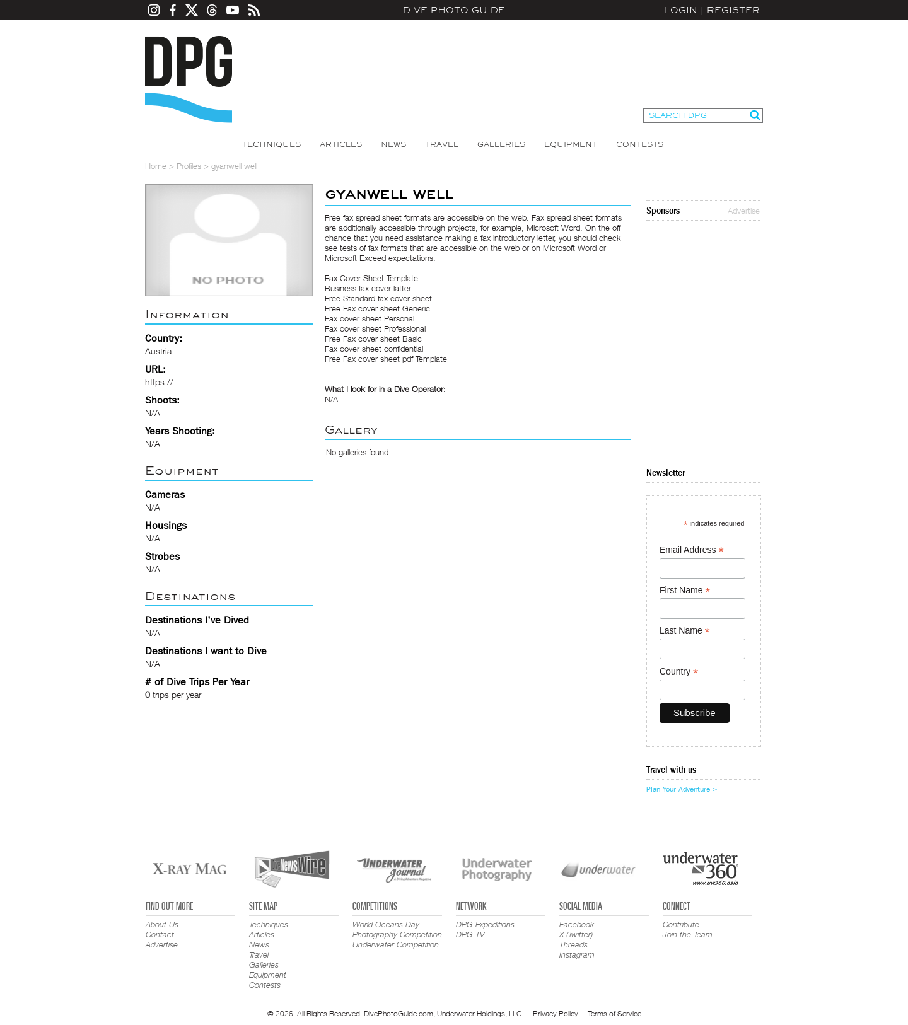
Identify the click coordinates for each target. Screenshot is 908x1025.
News (393, 144)
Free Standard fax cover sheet (378, 298)
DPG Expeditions (485, 924)
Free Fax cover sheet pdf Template (386, 359)
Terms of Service (614, 1013)
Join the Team (688, 934)
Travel (441, 144)
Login (681, 10)
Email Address (692, 550)
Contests (639, 144)
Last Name (685, 631)
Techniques (271, 144)
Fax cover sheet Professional (375, 328)
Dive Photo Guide (454, 10)
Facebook (576, 924)
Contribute (681, 924)
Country (679, 672)
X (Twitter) (576, 934)
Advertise (744, 211)
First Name (685, 590)
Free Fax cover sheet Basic (373, 338)
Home (155, 166)
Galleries (501, 144)
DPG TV (470, 934)
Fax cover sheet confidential (374, 349)
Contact (160, 934)
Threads (573, 944)
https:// (159, 381)
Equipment (570, 144)
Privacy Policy (555, 1013)
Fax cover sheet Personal (369, 318)
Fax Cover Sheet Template (371, 278)
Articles (341, 144)
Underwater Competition (395, 944)
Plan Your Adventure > (681, 789)
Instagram (577, 954)
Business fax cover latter (368, 288)
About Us (162, 924)
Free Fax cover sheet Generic (377, 308)
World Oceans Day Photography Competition (397, 929)
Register (733, 10)
